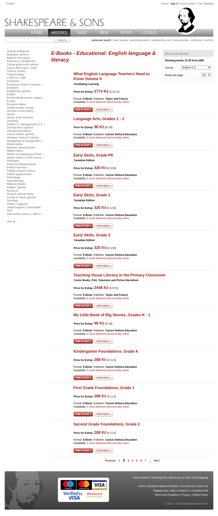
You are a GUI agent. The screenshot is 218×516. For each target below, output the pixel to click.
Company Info (200, 490)
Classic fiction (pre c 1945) (22, 67)
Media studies (15, 144)
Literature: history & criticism (23, 137)
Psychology (13, 177)
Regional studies (16, 184)
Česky (10, 3)
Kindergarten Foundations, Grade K (105, 351)
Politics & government (19, 174)
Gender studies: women (20, 107)
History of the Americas (20, 117)
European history (16, 104)
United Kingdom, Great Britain (24, 207)
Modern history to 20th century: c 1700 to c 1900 (34, 157)
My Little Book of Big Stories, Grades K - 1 (111, 315)
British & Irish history (18, 57)
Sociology (12, 200)
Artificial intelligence (18, 51)
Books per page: (174, 75)
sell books (196, 40)
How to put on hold (179, 477)
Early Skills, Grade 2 (91, 235)
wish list (208, 40)
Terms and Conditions (167, 494)
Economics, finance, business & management (33, 84)
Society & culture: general (21, 197)
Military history (15, 150)
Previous (110, 460)
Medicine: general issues (21, 147)
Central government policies (23, 64)
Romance (12, 190)
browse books (181, 40)
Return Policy (200, 494)
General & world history (20, 110)
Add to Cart (82, 109)
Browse (173, 486)
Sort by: (169, 67)
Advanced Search (157, 486)
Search (62, 40)
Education (12, 87)
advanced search (101, 40)
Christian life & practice (20, 127)
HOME (37, 32)
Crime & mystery (16, 71)
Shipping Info (160, 490)
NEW (103, 32)
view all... (12, 221)
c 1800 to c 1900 (16, 77)
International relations (19, 130)
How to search (141, 477)
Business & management (21, 61)
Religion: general (16, 187)
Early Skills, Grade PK (93, 155)
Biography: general (17, 54)
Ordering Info (159, 477)
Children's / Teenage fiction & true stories (30, 124)
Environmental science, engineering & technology (35, 97)
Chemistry (12, 120)
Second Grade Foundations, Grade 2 (106, 424)
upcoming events (139, 40)
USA (9, 210)
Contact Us (183, 490)
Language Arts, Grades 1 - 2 (98, 119)
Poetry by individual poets (21, 164)
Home (165, 3)
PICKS (126, 32)
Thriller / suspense (17, 204)
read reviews (120, 40)
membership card (161, 40)
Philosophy (13, 160)
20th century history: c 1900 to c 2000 (28, 214)
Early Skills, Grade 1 (91, 195)
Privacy (186, 494)
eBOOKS (59, 32)
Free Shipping (205, 3)
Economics (13, 81)
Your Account (187, 3)
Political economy (17, 167)
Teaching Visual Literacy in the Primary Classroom (119, 275)
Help (172, 490)
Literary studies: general (20, 134)
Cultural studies (15, 74)
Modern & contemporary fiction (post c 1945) (32, 154)
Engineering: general (18, 91)
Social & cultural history (20, 194)
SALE (81, 32)
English (11, 94)
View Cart (202, 486)
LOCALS (148, 32)
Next (156, 460)
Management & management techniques (30, 140)
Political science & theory (21, 170)
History (11, 114)
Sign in (174, 3)
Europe (11, 101)
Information (102, 109)
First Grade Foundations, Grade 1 (103, 388)
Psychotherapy (15, 180)
